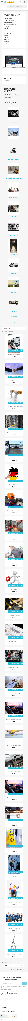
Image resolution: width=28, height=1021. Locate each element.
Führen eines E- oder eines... (14, 771)
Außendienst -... (14, 380)
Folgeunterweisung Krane (14, 745)
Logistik (6, 35)
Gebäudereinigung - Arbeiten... (14, 876)
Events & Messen (9, 20)
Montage (6, 41)
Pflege (6, 37)
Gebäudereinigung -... (14, 850)
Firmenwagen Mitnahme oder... (14, 719)
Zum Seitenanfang (17, 969)
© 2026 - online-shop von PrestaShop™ (11, 1019)
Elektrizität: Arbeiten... (14, 537)
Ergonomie (14, 563)
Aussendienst (8, 18)
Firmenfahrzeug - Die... (14, 641)
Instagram (15, 999)
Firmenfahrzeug (8, 22)
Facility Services (8, 27)
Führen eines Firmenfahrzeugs (14, 797)
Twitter (6, 999)
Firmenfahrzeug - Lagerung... (14, 667)
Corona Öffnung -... (14, 485)
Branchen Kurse (12, 15)
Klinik (5, 43)
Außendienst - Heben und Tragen (14, 406)
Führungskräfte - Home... (14, 824)
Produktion (7, 31)
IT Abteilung (7, 33)
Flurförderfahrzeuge (10, 25)
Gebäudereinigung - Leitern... (14, 954)
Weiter (22, 965)
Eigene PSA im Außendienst (14, 511)
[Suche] (17, 6)
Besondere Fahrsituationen (14, 432)
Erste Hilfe (14, 589)
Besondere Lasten (14, 458)
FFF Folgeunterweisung (14, 615)
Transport (7, 39)
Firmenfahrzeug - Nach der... (14, 693)
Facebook (2, 999)
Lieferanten (7, 79)
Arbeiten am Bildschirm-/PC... (14, 354)
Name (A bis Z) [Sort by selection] (14, 328)
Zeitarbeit (7, 29)
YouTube (10, 999)
